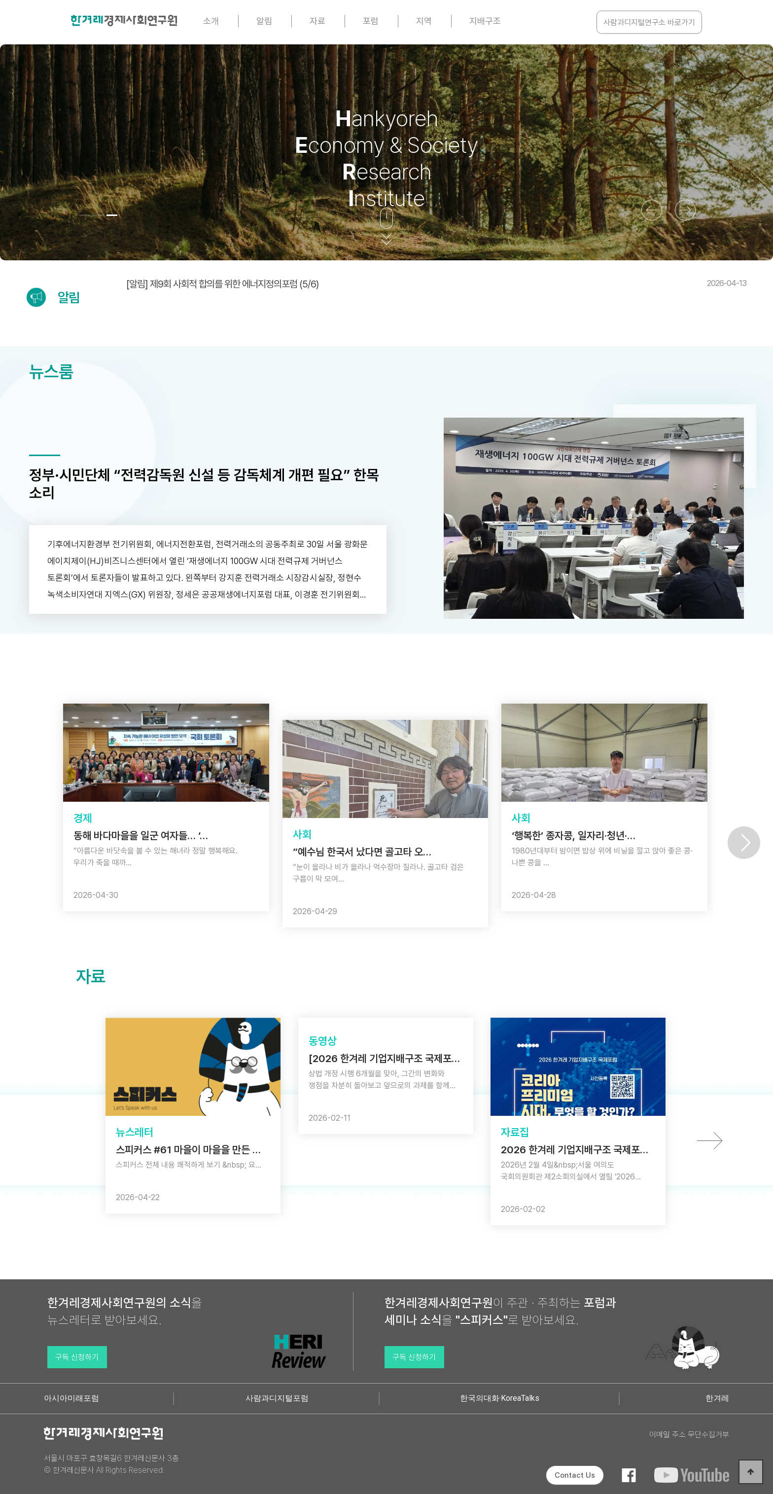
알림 (264, 21)
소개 (211, 21)
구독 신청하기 (77, 1357)
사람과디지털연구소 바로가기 (649, 22)
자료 (317, 21)
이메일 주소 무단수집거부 (689, 1434)
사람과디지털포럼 (277, 1398)
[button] (84, 215)
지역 (424, 21)
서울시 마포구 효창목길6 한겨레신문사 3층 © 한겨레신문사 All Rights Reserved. (111, 1464)
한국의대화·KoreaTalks (499, 1398)
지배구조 (485, 21)
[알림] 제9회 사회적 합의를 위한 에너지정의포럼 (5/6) (436, 284)
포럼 (371, 21)
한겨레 (717, 1398)
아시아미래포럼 (71, 1398)
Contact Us (575, 1475)
